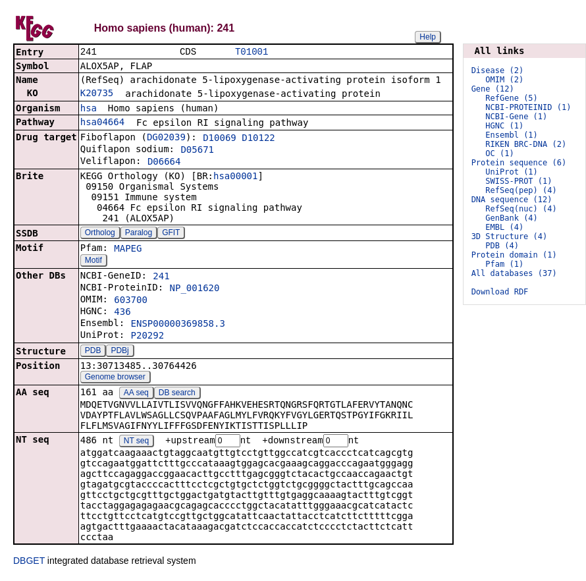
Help (427, 37)
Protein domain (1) (514, 255)
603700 (130, 301)
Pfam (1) (504, 264)
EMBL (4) (504, 227)
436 (122, 313)
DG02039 (166, 138)
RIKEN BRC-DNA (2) (525, 144)
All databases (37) (514, 273)
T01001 (251, 52)
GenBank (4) (511, 218)
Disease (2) (497, 70)
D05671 (197, 151)
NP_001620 (195, 289)
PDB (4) (502, 245)
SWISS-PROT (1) (518, 181)
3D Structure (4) (509, 236)
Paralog (138, 233)
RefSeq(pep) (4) (520, 190)
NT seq (136, 442)
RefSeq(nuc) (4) (520, 208)
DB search (177, 394)
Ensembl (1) (511, 135)
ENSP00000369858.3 (178, 324)
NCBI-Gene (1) (516, 116)
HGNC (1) (504, 125)
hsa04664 (102, 123)
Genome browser (115, 378)
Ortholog (100, 233)
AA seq (136, 394)
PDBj (119, 351)
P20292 (148, 336)
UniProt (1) (511, 172)
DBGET (29, 562)
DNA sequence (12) (511, 199)
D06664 (164, 162)
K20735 (97, 94)
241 (161, 277)
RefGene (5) (511, 98)
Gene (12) (492, 89)
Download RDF (500, 291)
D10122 (258, 139)
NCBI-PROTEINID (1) (528, 107)
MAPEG (128, 249)
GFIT (171, 233)
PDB (93, 351)
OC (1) (499, 153)
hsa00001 (235, 177)
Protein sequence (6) (519, 162)
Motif (93, 261)
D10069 (219, 139)
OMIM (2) (504, 79)
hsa (88, 109)
